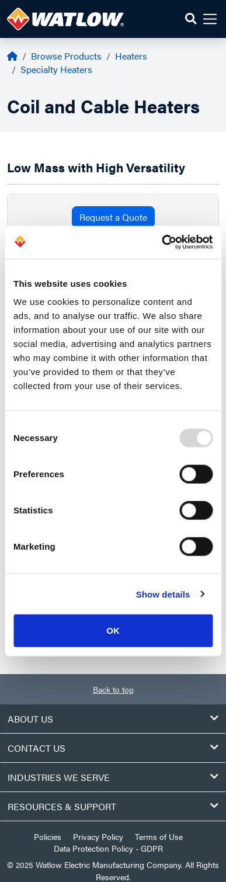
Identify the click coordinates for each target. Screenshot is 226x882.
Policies (47, 836)
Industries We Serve (113, 777)
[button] (190, 19)
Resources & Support (113, 806)
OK (113, 631)
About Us (113, 718)
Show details (163, 594)
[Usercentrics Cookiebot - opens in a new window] (162, 242)
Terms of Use (159, 836)
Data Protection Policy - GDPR (108, 848)
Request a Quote (113, 217)
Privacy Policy (98, 836)
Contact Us (113, 748)
